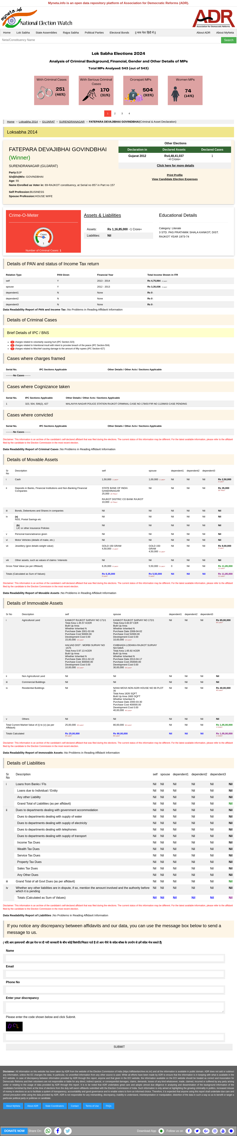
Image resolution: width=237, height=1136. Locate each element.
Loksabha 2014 (28, 121)
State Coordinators (54, 1106)
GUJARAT (48, 121)
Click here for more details (175, 165)
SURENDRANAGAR (72, 121)
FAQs (108, 1106)
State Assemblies (46, 32)
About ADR (203, 32)
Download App (146, 1130)
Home (7, 32)
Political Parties (94, 32)
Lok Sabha (23, 32)
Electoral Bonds (119, 32)
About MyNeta (225, 32)
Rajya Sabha (71, 32)
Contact (75, 1106)
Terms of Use (92, 1106)
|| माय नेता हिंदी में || (145, 32)
